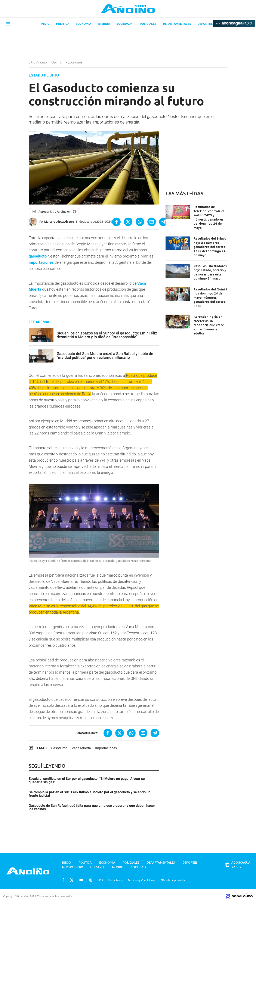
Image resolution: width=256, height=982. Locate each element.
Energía (104, 23)
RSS (100, 880)
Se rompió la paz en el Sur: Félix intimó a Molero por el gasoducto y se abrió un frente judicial (89, 794)
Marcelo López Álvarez (59, 221)
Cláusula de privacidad (173, 880)
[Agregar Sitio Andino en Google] (54, 211)
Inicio (45, 23)
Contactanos (115, 880)
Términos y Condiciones (141, 880)
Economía (83, 23)
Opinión (57, 62)
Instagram (91, 880)
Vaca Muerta (81, 748)
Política (62, 23)
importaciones (41, 262)
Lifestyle (97, 867)
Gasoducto (59, 748)
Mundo (117, 867)
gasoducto (38, 256)
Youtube (81, 880)
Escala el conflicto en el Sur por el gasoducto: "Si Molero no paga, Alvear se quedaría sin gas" (87, 780)
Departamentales (177, 23)
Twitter (72, 880)
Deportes (205, 23)
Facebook (63, 880)
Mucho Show (72, 867)
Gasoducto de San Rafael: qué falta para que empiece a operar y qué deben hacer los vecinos (92, 807)
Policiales (148, 23)
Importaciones (106, 748)
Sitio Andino (38, 62)
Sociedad (124, 23)
